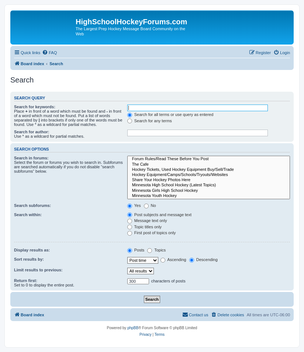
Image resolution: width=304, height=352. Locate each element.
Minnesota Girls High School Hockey (208, 190)
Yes (134, 205)
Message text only (147, 220)
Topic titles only (144, 227)
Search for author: (31, 132)
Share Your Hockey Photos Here (208, 180)
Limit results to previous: (38, 270)
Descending (203, 259)
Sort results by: (29, 259)
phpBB (132, 328)
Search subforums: (32, 205)
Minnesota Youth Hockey (208, 195)
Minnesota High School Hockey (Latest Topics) (208, 185)
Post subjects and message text (159, 214)
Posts (136, 250)
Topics (156, 250)
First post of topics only (151, 232)
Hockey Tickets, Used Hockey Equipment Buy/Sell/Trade (208, 169)
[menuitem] (49, 52)
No (150, 205)
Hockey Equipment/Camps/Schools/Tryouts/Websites (208, 174)
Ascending (173, 259)
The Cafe (208, 164)
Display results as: (32, 250)
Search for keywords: (34, 107)
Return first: (25, 280)
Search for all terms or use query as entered (170, 114)
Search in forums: (31, 158)
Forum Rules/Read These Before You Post (208, 159)
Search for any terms (149, 121)
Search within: (28, 214)
